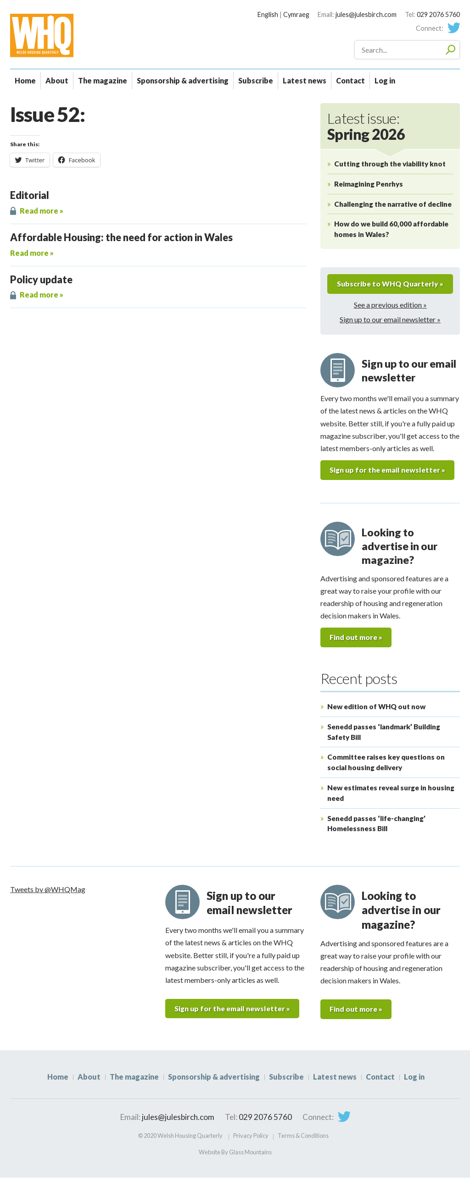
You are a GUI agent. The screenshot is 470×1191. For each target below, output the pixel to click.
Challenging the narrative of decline (393, 204)
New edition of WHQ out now (376, 719)
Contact (350, 80)
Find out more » (357, 650)
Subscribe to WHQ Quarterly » (390, 290)
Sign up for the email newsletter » (389, 482)
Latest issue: (366, 126)
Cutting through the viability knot (390, 164)
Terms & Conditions (303, 1148)
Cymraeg (296, 14)
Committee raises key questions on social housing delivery (386, 775)
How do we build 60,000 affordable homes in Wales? (391, 229)
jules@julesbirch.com (366, 14)
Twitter (453, 27)
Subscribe (255, 80)
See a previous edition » (390, 317)
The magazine (102, 80)
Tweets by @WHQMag (47, 902)
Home (25, 80)
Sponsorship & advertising (183, 80)
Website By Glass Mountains (235, 1165)
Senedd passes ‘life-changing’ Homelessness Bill (376, 836)
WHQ (74, 35)
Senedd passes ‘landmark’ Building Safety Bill (383, 744)
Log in (385, 80)
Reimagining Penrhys (368, 184)
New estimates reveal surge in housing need (390, 805)
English (267, 14)
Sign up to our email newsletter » (390, 332)
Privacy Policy (251, 1148)
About (56, 80)
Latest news (304, 80)
